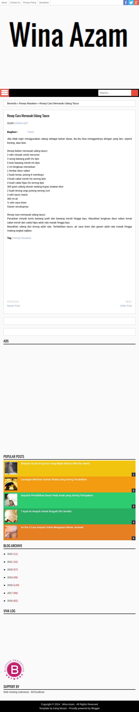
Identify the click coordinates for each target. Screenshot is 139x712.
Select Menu (4, 93)
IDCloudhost (37, 692)
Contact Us (15, 2)
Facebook (126, 2)
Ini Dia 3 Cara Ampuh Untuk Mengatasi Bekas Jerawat (52, 527)
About (4, 2)
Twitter (131, 2)
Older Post (126, 305)
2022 (10, 554)
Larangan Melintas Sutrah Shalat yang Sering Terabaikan (54, 479)
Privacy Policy (29, 2)
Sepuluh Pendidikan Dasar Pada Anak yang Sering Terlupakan (57, 495)
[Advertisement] (69, 76)
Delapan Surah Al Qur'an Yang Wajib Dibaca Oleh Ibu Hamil (55, 463)
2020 (10, 569)
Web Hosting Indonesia (16, 692)
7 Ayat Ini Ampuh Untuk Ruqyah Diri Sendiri (46, 511)
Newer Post (13, 305)
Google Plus (136, 2)
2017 (10, 593)
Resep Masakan (22, 238)
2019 (10, 577)
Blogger (95, 708)
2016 (10, 600)
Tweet (30, 132)
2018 (10, 585)
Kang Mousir (60, 708)
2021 (10, 561)
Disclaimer (44, 2)
